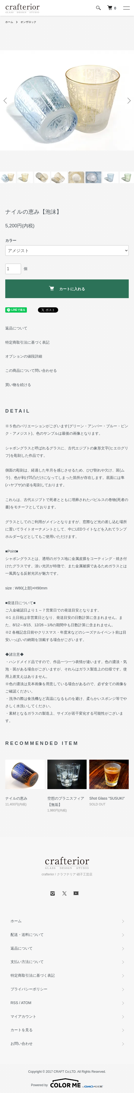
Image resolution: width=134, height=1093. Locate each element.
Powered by (67, 1083)
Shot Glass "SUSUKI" (107, 798)
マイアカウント (23, 1016)
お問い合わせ (22, 1043)
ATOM (26, 1003)
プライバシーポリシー (29, 989)
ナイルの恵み (16, 798)
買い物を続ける (18, 385)
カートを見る (22, 1030)
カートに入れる (67, 288)
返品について (16, 328)
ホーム (9, 22)
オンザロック (28, 22)
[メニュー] (126, 8)
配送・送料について (27, 934)
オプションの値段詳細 (23, 356)
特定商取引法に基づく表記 (27, 342)
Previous (6, 100)
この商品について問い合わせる (31, 370)
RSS (14, 1003)
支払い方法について (27, 962)
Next (128, 100)
